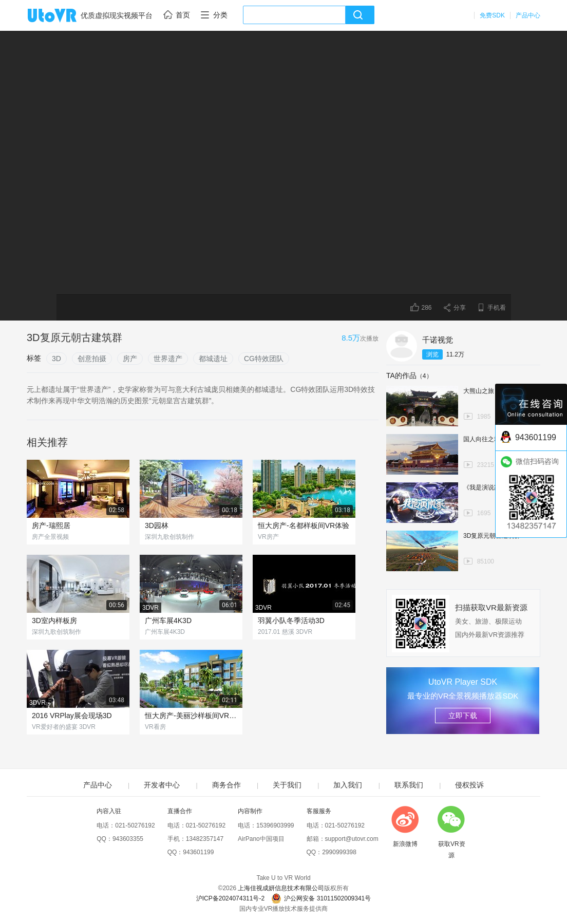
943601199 (198, 852)
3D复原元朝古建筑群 (491, 535)
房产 (130, 358)
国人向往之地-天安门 (492, 439)
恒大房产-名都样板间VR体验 (303, 525)
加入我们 (347, 785)
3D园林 (156, 525)
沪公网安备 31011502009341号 (321, 898)
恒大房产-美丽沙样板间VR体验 (191, 715)
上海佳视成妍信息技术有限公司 (281, 888)
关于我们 (287, 785)
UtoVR (63, 16)
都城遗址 (213, 358)
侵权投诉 (469, 785)
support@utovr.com (352, 838)
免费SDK (492, 15)
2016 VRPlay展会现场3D (72, 715)
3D (56, 358)
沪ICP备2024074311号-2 (230, 898)
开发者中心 (162, 785)
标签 (34, 358)
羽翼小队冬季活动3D (291, 620)
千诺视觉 (437, 339)
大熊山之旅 (478, 390)
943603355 (127, 838)
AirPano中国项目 (261, 838)
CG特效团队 (264, 358)
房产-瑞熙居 (51, 525)
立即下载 (462, 715)
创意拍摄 (92, 358)
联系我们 (408, 785)
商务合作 (226, 785)
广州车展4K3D (168, 620)
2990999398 (339, 852)
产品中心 (528, 15)
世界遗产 (168, 358)
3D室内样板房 (54, 620)
